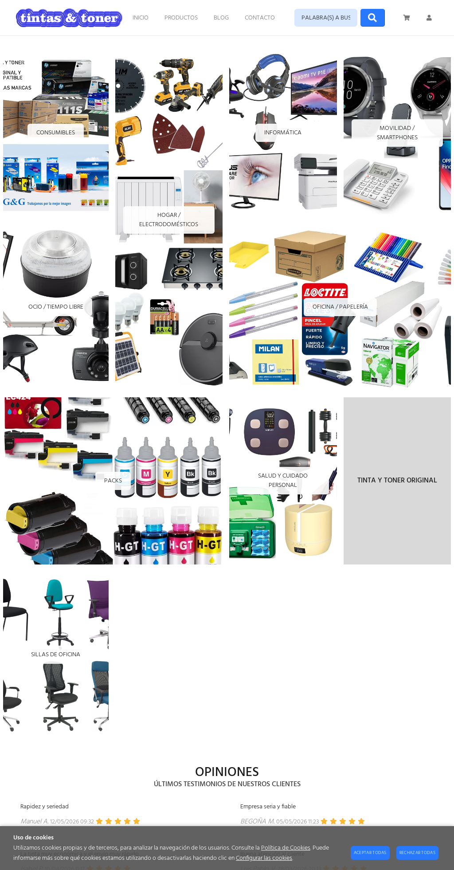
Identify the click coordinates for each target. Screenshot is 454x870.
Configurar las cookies (264, 858)
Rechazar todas (417, 852)
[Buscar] (372, 18)
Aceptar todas (370, 852)
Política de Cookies (285, 848)
